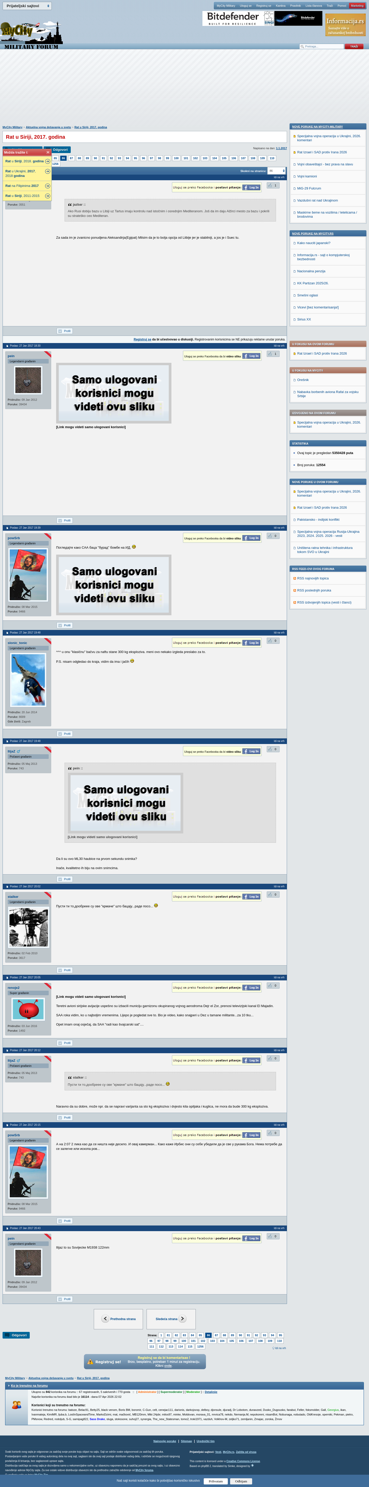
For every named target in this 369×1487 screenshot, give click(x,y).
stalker (13, 897)
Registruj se (263, 5)
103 (205, 158)
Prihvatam (216, 1481)
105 (224, 158)
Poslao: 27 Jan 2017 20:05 (25, 977)
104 (214, 158)
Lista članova (313, 5)
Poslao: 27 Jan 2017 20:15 (25, 1124)
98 (159, 158)
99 (167, 158)
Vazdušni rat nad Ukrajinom (317, 554)
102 (195, 158)
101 (185, 158)
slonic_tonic (17, 643)
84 (192, 1335)
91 (103, 158)
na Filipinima (22, 186)
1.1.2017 (281, 148)
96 (143, 158)
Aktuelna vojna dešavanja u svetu (48, 127)
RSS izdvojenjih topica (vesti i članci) (324, 463)
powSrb (14, 538)
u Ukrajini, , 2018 (20, 173)
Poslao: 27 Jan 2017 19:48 (25, 632)
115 (190, 1346)
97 (151, 158)
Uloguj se (246, 5)
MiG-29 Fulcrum (309, 542)
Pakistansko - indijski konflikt (318, 380)
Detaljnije (211, 1391)
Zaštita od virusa (246, 1452)
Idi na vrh (280, 1348)
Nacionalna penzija (311, 625)
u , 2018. (24, 161)
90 (95, 158)
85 (55, 158)
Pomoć (341, 5)
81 (168, 1335)
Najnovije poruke (164, 1441)
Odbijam (241, 1481)
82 (176, 1335)
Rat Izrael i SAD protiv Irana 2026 (322, 214)
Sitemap (186, 1441)
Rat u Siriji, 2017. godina (90, 127)
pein (11, 356)
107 (243, 158)
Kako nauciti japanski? (313, 596)
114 (180, 1346)
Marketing (357, 5)
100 (176, 158)
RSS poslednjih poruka (314, 451)
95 (135, 158)
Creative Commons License (243, 1461)
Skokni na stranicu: (253, 171)
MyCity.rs (228, 1452)
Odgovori (60, 150)
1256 (55, 163)
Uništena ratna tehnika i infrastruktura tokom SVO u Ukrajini (325, 411)
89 (87, 158)
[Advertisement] (184, 90)
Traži (330, 5)
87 (71, 158)
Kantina (280, 5)
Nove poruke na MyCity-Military (317, 480)
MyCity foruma (144, 1470)
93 (119, 158)
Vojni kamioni (307, 530)
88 (79, 158)
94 (127, 158)
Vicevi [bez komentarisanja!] (318, 661)
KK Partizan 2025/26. (313, 637)
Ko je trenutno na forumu (29, 1386)
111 (151, 1346)
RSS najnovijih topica (313, 439)
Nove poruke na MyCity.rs (313, 587)
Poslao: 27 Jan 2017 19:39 (25, 527)
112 (161, 1346)
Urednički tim (206, 1441)
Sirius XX (304, 673)
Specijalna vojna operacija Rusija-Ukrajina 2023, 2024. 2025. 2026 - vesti (328, 394)
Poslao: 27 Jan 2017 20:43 (25, 1228)
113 (171, 1346)
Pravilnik (295, 5)
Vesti (218, 1452)
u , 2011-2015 (22, 196)
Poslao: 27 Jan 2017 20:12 (25, 1050)
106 (233, 158)
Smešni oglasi (307, 649)
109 (262, 158)
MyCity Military (226, 5)
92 (111, 158)
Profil (67, 331)
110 (272, 158)
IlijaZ (11, 751)
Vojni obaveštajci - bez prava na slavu (325, 518)
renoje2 (13, 988)
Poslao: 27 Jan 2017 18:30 (25, 345)
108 (253, 158)
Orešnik (303, 241)
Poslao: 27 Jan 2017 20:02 (25, 886)
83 (184, 1335)
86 (63, 158)
